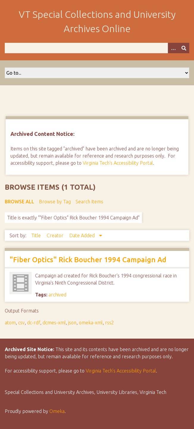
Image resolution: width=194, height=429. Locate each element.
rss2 (109, 322)
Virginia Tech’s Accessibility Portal (121, 370)
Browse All (19, 201)
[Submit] (184, 48)
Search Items (89, 201)
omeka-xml (91, 322)
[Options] (173, 48)
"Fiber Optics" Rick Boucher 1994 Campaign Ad (88, 260)
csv (21, 322)
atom (10, 322)
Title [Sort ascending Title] (36, 235)
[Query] (97, 48)
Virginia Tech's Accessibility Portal (118, 163)
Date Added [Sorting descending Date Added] (82, 235)
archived (57, 294)
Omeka (57, 411)
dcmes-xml (54, 322)
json (72, 322)
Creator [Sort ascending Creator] (56, 235)
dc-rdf (33, 322)
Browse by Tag (55, 201)
